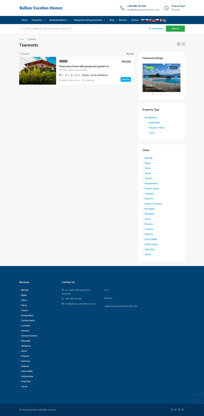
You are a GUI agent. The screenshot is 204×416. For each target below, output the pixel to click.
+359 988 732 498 (136, 6)
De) (131, 306)
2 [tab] (158, 94)
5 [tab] (171, 94)
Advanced (156, 28)
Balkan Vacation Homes (71, 80)
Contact (135, 20)
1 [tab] (154, 94)
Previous (146, 77)
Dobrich (149, 234)
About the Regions (58, 20)
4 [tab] (167, 94)
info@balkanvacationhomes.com (143, 9)
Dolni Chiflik (151, 239)
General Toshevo (153, 203)
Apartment (154, 122)
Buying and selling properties (88, 20)
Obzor (148, 168)
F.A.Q (106, 290)
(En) (136, 306)
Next (176, 77)
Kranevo (149, 224)
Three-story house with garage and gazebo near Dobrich (89, 66)
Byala (147, 163)
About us (123, 20)
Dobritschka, (151, 244)
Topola (148, 178)
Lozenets (149, 193)
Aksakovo (150, 214)
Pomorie (149, 229)
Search (175, 28)
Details (125, 79)
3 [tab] (163, 94)
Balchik (148, 158)
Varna (148, 173)
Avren (148, 219)
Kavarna (149, 198)
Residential (150, 117)
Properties (37, 20)
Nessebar (150, 208)
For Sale (63, 61)
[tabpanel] (161, 78)
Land (151, 132)
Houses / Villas (157, 127)
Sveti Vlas (150, 249)
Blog (112, 20)
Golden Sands (152, 188)
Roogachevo (151, 183)
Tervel (148, 254)
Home (24, 20)
